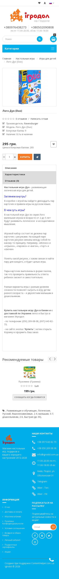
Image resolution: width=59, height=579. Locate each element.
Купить (25, 156)
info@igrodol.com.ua (47, 454)
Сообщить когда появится (29, 397)
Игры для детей (47, 58)
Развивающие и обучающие (22, 410)
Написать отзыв (39, 118)
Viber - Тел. (43, 487)
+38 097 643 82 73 (46, 441)
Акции (8, 552)
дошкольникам (10, 416)
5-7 (51, 413)
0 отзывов (21, 118)
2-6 (21, 416)
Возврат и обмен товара (11, 534)
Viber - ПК (42, 493)
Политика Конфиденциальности (12, 522)
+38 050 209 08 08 (46, 448)
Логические (44, 410)
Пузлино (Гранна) (29, 381)
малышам (43, 413)
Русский (6, 413)
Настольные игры (25, 58)
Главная (6, 58)
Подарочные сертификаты (9, 546)
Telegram (42, 481)
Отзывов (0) (12, 180)
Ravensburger (31, 123)
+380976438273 (15, 27)
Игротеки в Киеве (13, 516)
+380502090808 (42, 27)
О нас (7, 507)
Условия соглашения (15, 528)
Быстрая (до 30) (32, 416)
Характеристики (15, 174)
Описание (11, 167)
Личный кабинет (12, 540)
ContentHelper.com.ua (42, 563)
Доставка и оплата (13, 512)
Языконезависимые (22, 413)
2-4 (35, 413)
